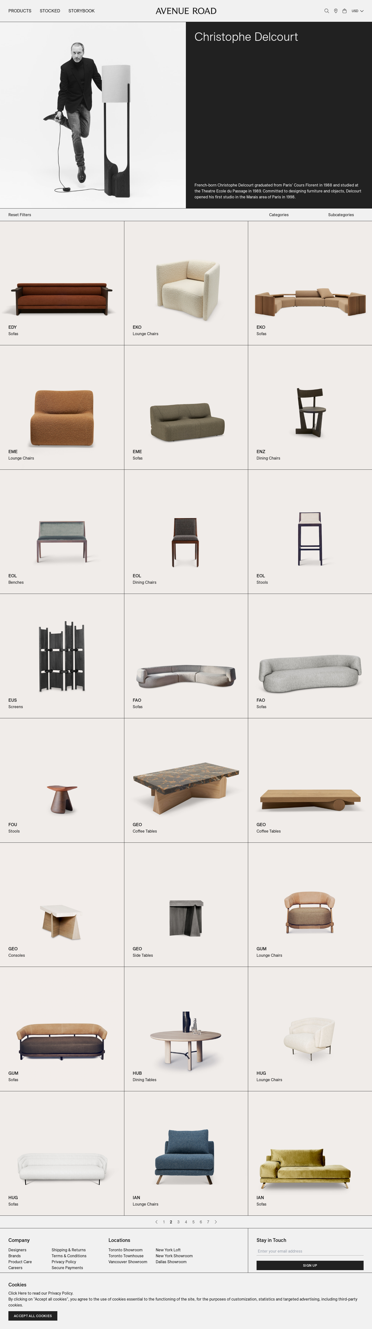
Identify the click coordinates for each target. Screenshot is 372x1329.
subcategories (341, 214)
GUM (261, 949)
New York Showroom (174, 1255)
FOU (12, 824)
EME (13, 451)
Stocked (50, 11)
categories (279, 214)
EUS (12, 700)
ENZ (261, 451)
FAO (137, 700)
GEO (137, 824)
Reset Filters (19, 214)
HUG (261, 1073)
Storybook (81, 11)
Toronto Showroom (126, 1249)
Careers (15, 1267)
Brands (14, 1255)
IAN (136, 1197)
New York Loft (168, 1249)
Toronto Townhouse (126, 1255)
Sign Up (310, 1265)
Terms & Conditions (69, 1255)
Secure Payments (67, 1267)
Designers (17, 1249)
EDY (12, 327)
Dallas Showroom (171, 1261)
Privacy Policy (64, 1261)
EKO (137, 327)
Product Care (20, 1261)
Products (19, 11)
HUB (137, 1073)
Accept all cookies (33, 1316)
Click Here (17, 1293)
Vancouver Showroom (128, 1261)
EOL (12, 576)
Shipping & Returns (69, 1249)
